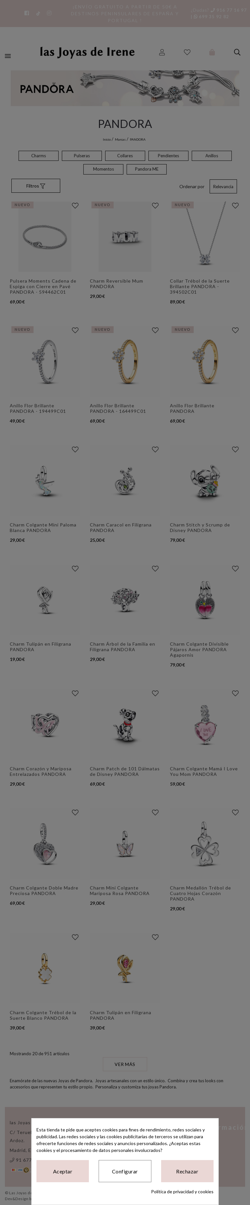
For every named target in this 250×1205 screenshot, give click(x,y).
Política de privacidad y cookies (182, 1191)
